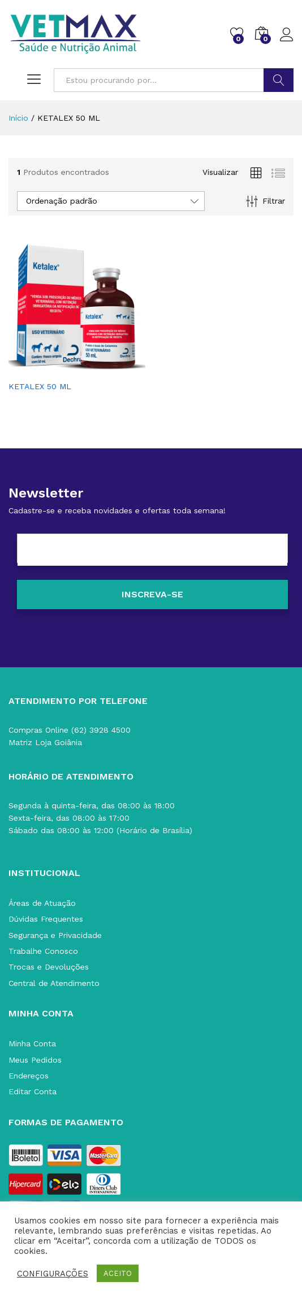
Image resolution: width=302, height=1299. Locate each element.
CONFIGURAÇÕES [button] (52, 1274)
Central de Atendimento (54, 983)
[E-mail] (152, 550)
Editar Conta (32, 1091)
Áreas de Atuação (42, 903)
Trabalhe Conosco (43, 950)
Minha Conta (32, 1043)
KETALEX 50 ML (39, 386)
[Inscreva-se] (152, 594)
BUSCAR (279, 80)
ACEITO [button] (117, 1273)
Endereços (28, 1075)
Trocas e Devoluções (48, 966)
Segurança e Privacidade (55, 935)
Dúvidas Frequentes (45, 918)
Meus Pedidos (35, 1059)
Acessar (287, 35)
